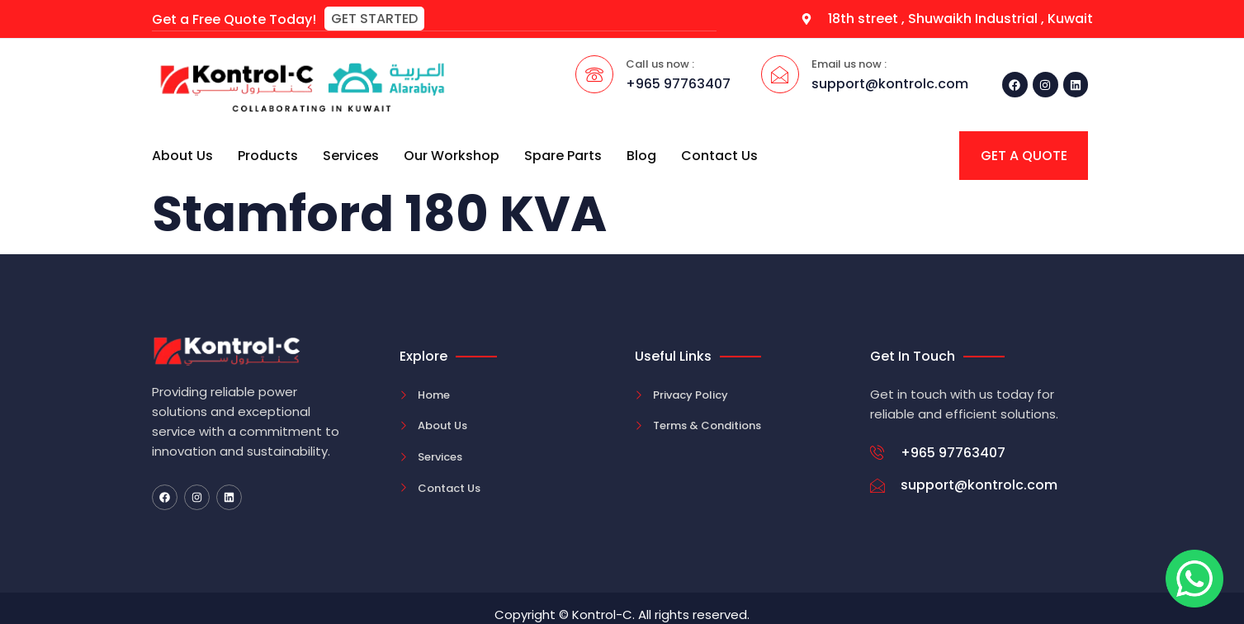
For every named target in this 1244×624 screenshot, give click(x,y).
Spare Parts (563, 155)
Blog (641, 155)
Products (268, 155)
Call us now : (660, 63)
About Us (182, 155)
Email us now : (849, 63)
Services (351, 155)
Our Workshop (451, 155)
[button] (374, 19)
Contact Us (719, 155)
